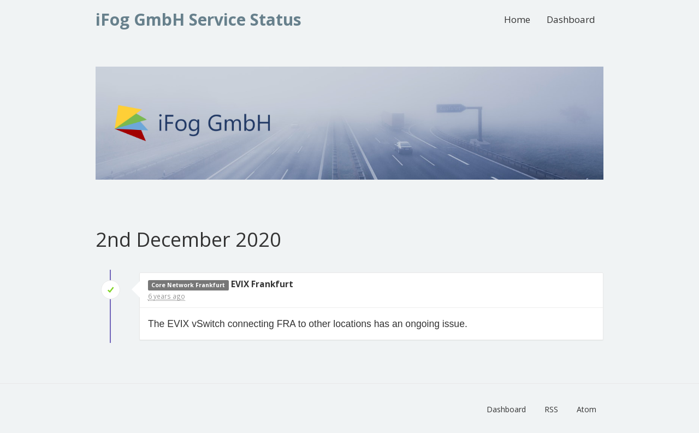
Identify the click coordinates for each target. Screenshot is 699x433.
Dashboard (571, 19)
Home (517, 19)
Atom (586, 409)
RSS (551, 409)
